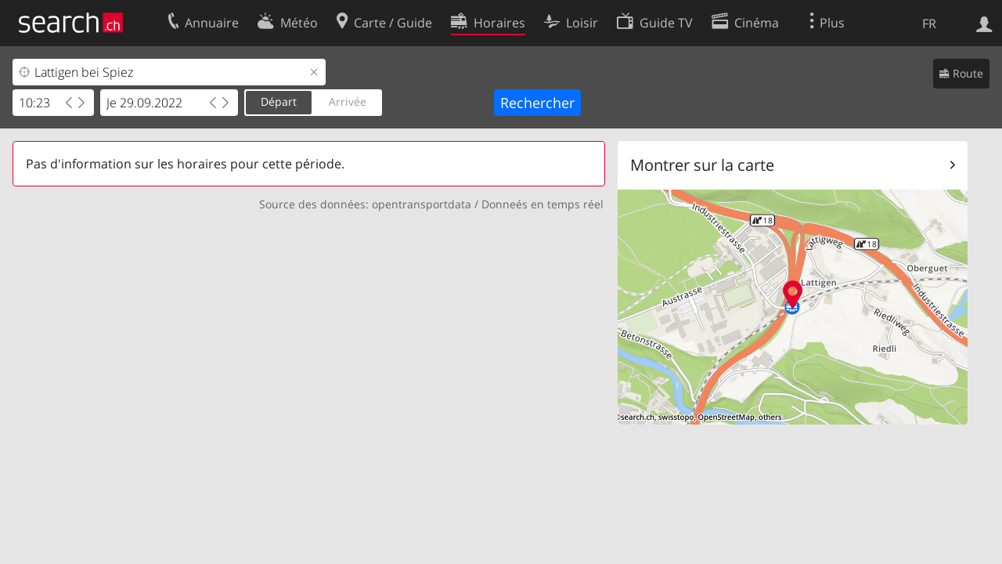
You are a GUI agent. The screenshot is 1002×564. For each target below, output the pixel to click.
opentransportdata (421, 204)
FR (929, 23)
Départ (279, 101)
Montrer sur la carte (702, 164)
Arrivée (347, 101)
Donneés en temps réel (542, 204)
